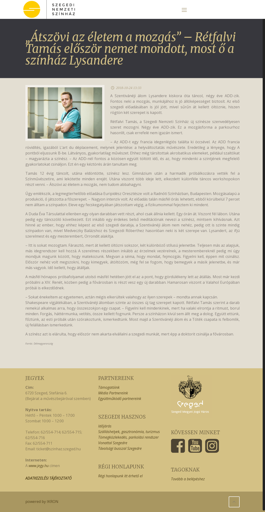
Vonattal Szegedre (112, 442)
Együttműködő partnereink (119, 398)
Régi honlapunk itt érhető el (120, 475)
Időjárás (104, 426)
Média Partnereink (113, 393)
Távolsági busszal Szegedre (120, 448)
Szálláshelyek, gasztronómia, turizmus (129, 431)
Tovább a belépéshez (188, 478)
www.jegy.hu (39, 465)
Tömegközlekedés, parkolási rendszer (128, 437)
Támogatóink (109, 387)
